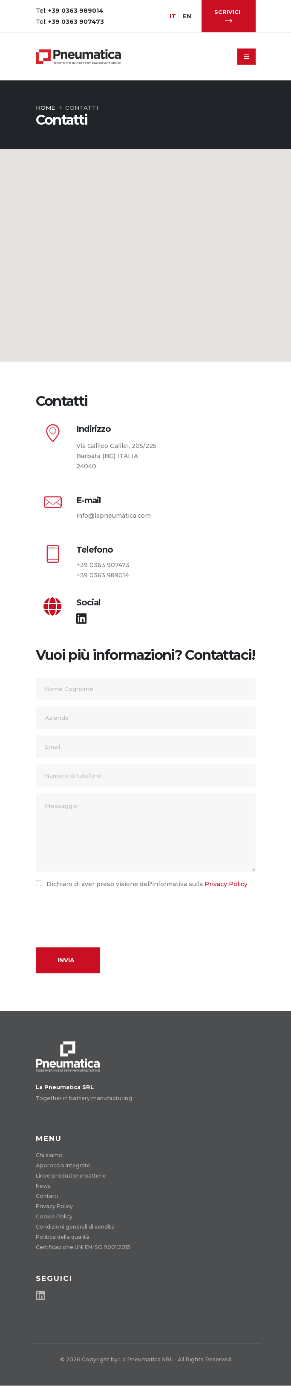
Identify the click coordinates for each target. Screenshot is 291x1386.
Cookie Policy (54, 1216)
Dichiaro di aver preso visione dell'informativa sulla (144, 884)
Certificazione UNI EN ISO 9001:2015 (85, 1247)
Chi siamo (49, 1155)
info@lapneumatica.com (113, 515)
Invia (66, 960)
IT (173, 16)
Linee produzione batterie (72, 1175)
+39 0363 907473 (103, 565)
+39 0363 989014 (102, 575)
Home (45, 107)
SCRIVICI (227, 16)
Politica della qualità (63, 1237)
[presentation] (100, 913)
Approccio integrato (64, 1165)
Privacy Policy (226, 884)
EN (187, 16)
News (43, 1186)
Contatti (47, 1196)
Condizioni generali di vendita (75, 1226)
